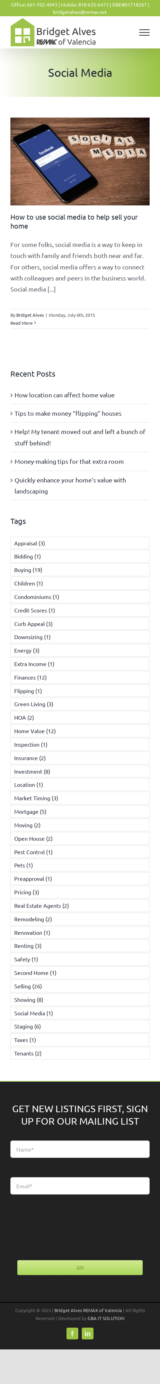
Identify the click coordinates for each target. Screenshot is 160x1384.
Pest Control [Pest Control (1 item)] (33, 851)
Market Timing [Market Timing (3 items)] (36, 797)
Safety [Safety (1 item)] (26, 959)
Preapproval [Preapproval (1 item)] (33, 878)
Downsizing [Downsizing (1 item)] (32, 636)
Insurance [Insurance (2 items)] (30, 757)
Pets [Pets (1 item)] (23, 864)
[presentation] (63, 1227)
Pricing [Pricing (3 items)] (26, 891)
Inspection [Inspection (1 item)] (30, 744)
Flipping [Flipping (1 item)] (28, 690)
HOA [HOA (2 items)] (24, 717)
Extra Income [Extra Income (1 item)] (34, 663)
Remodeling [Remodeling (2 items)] (33, 918)
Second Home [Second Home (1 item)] (35, 972)
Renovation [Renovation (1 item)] (32, 932)
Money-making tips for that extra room (69, 461)
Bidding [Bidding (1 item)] (27, 556)
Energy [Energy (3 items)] (26, 650)
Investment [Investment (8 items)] (32, 771)
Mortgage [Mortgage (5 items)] (30, 811)
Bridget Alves (30, 315)
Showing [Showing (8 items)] (28, 999)
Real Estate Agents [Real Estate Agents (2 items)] (41, 905)
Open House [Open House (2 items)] (33, 838)
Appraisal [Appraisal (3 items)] (29, 542)
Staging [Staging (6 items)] (27, 1026)
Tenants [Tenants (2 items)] (28, 1053)
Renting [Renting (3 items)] (28, 945)
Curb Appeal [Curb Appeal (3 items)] (33, 623)
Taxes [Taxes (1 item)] (25, 1039)
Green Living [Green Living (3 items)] (33, 703)
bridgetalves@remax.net (80, 12)
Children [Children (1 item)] (28, 583)
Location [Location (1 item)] (28, 784)
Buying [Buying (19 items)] (28, 569)
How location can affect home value (65, 394)
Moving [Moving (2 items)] (27, 824)
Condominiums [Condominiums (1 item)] (36, 596)
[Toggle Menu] (144, 32)
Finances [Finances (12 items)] (30, 677)
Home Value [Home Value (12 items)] (35, 730)
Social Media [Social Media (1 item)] (33, 1012)
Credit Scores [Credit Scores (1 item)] (34, 610)
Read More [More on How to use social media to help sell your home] (21, 323)
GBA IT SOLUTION (106, 1318)
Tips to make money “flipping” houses (68, 413)
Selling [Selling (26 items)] (28, 985)
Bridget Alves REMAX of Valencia (88, 1310)
